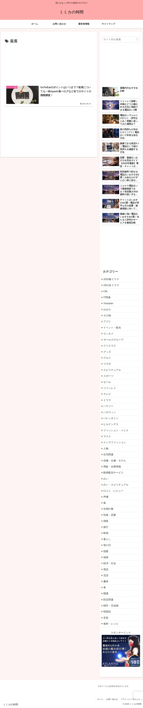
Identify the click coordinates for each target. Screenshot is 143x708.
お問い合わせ (112, 699)
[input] (121, 39)
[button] (137, 39)
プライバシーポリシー (130, 699)
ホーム (100, 699)
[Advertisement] (49, 63)
